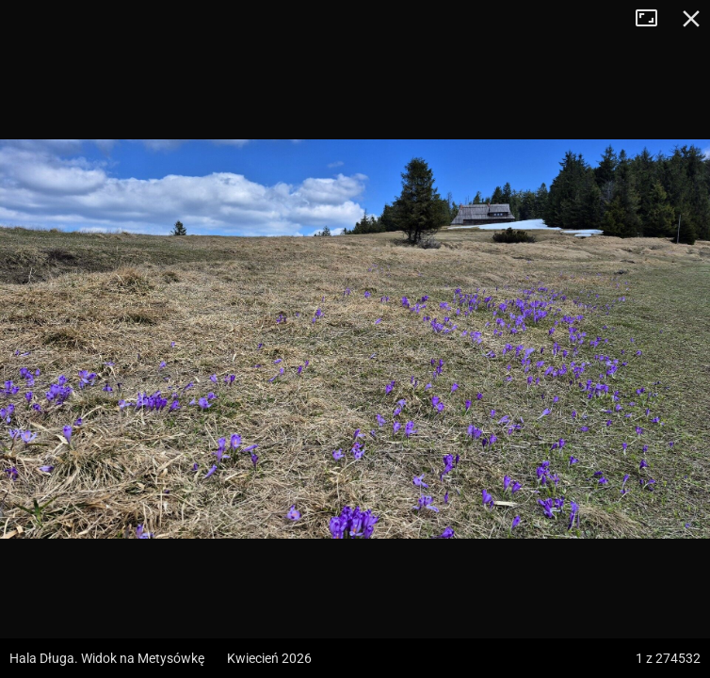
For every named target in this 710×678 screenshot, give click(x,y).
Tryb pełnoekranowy (653, 19)
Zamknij (691, 19)
